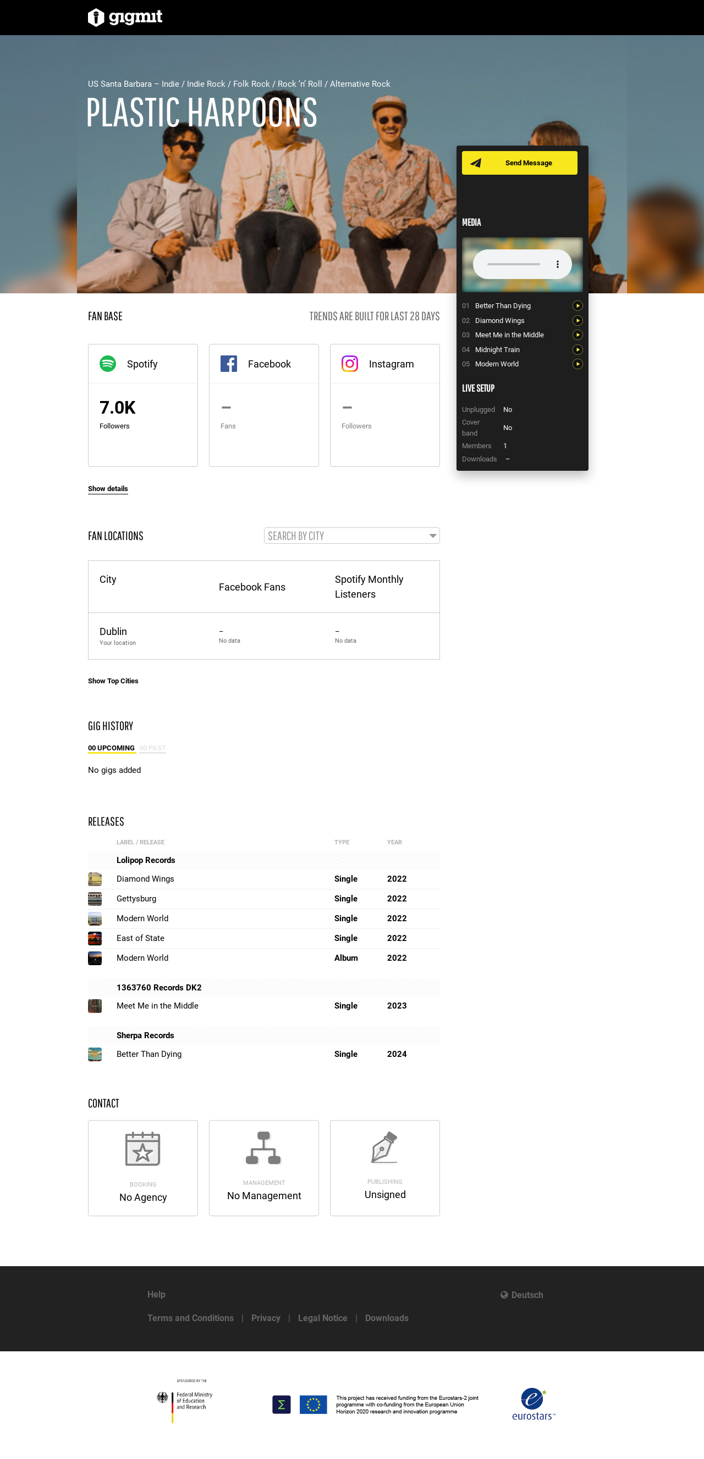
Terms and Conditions (190, 1318)
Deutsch (527, 1295)
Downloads (387, 1318)
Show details (108, 489)
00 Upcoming (112, 748)
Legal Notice (323, 1318)
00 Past (152, 748)
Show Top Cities (113, 681)
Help (156, 1294)
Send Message (529, 163)
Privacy (265, 1318)
